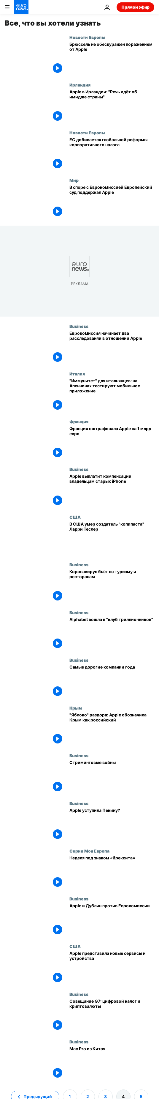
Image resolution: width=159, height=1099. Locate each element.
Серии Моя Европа (89, 850)
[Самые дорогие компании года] (111, 681)
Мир (74, 180)
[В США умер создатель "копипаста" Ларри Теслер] (111, 538)
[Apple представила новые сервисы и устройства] (111, 968)
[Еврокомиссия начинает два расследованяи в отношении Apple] (111, 347)
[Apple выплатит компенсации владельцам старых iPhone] (111, 490)
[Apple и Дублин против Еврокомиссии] (111, 920)
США (75, 517)
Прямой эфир (135, 7)
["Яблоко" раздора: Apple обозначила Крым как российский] (111, 729)
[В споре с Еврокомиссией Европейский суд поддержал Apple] (111, 201)
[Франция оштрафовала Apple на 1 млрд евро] (111, 443)
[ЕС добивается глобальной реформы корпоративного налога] (111, 154)
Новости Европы (87, 37)
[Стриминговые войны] (111, 777)
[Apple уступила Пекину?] (111, 825)
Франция (78, 421)
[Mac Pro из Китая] (111, 1063)
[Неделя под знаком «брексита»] (111, 872)
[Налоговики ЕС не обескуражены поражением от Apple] (111, 59)
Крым (75, 707)
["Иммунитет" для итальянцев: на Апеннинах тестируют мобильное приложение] (111, 395)
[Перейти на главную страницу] (21, 7)
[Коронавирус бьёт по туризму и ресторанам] (111, 586)
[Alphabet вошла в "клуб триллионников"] (111, 634)
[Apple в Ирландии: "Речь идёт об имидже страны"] (111, 106)
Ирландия (79, 84)
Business (78, 326)
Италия (77, 373)
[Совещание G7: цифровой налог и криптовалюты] (111, 1015)
